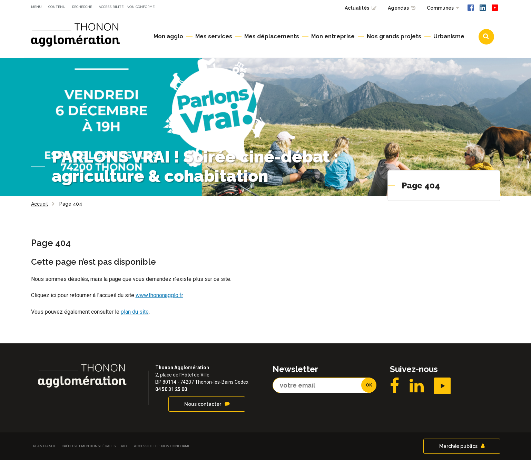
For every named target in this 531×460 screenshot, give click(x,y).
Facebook (394, 386)
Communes (440, 8)
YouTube (442, 386)
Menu (36, 7)
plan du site (135, 312)
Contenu (57, 7)
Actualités (357, 8)
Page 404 (421, 185)
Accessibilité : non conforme (127, 7)
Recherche (82, 7)
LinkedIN (417, 386)
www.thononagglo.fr (159, 295)
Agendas (398, 8)
